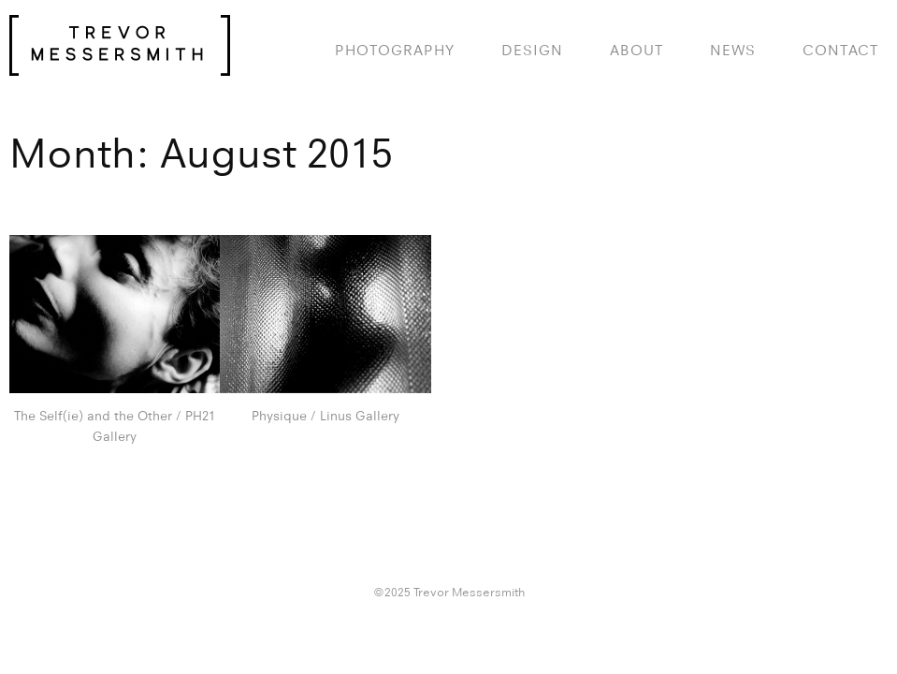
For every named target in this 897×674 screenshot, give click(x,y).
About (636, 50)
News (733, 50)
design (532, 50)
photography (395, 50)
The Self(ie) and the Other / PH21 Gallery (114, 426)
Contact (840, 50)
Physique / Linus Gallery (325, 415)
